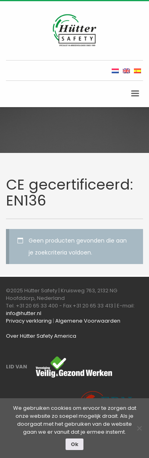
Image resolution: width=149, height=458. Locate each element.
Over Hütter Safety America (41, 336)
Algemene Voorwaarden (87, 321)
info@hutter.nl (23, 313)
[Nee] (139, 428)
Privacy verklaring (29, 321)
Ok (74, 444)
